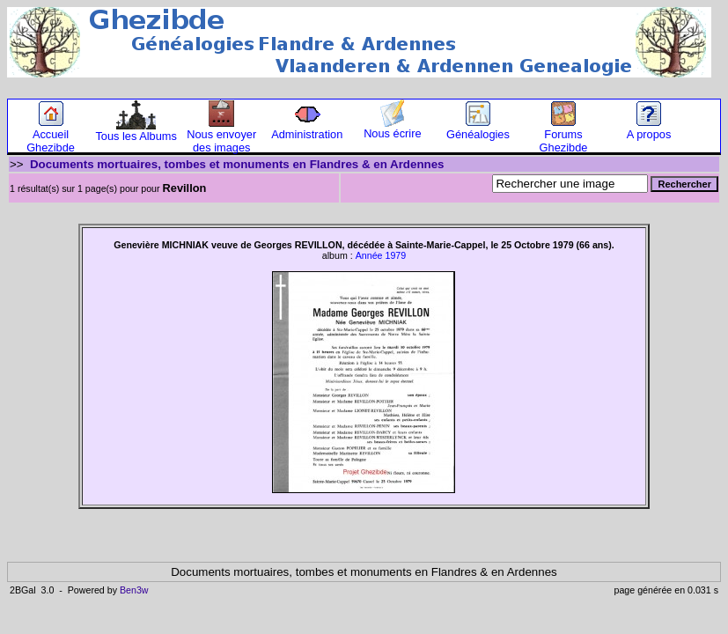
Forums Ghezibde (564, 135)
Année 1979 (381, 255)
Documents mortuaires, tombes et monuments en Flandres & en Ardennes (237, 164)
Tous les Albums (135, 131)
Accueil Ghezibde (50, 135)
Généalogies (478, 129)
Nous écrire (392, 128)
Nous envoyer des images (221, 135)
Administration (306, 129)
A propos (649, 129)
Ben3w (134, 590)
